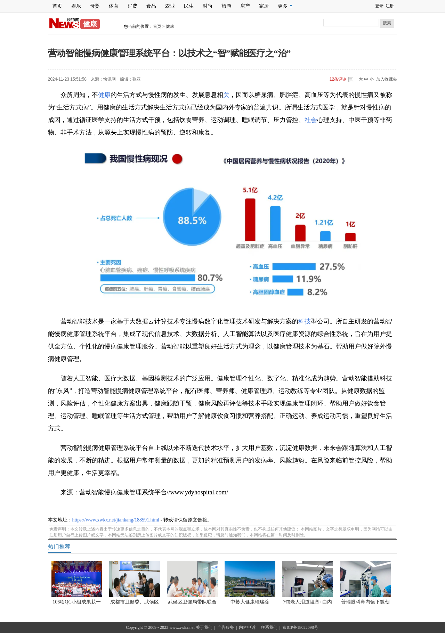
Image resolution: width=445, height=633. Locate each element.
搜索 (387, 22)
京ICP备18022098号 (300, 627)
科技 (304, 321)
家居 (264, 6)
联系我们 (269, 627)
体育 (114, 6)
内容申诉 (247, 627)
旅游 (226, 6)
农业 (170, 6)
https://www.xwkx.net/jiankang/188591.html (116, 520)
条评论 (338, 79)
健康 (170, 26)
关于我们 (204, 627)
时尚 (207, 6)
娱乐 (76, 6)
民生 (189, 6)
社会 (311, 119)
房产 (245, 6)
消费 (132, 6)
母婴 (95, 6)
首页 (57, 6)
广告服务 (225, 627)
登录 (379, 5)
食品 (151, 6)
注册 (390, 5)
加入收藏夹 (386, 79)
